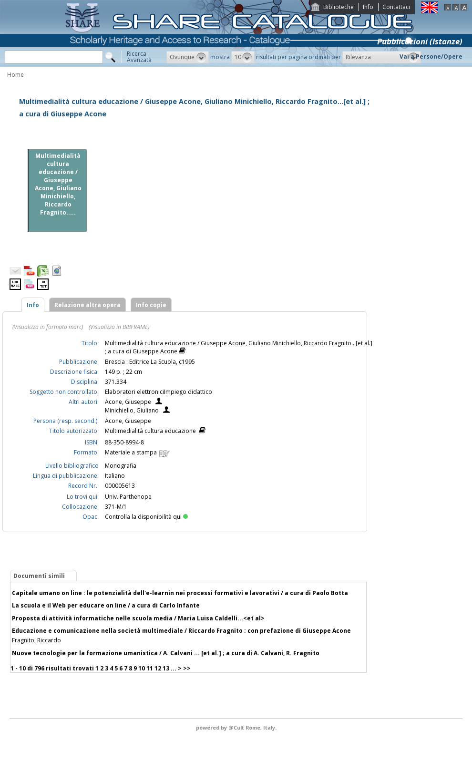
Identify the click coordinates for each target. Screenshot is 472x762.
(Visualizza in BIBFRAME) (119, 327)
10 (141, 668)
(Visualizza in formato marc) (47, 327)
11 (149, 668)
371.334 (115, 382)
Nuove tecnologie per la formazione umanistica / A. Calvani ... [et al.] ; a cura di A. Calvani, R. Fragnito (165, 653)
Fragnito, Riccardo (36, 640)
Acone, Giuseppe (128, 402)
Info (368, 7)
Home (15, 75)
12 (157, 668)
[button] (187, 57)
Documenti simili (39, 576)
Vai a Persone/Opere (431, 56)
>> (187, 668)
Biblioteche (338, 7)
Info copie (151, 305)
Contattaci (396, 7)
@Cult (237, 727)
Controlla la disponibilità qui (146, 517)
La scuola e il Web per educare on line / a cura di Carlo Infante (106, 605)
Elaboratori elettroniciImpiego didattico (158, 392)
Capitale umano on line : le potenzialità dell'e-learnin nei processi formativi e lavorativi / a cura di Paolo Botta (180, 593)
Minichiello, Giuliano (132, 410)
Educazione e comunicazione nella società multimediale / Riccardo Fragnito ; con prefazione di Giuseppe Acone (181, 631)
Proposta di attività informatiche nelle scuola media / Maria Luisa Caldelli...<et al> (138, 618)
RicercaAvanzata (139, 57)
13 (166, 668)
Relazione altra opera (87, 305)
